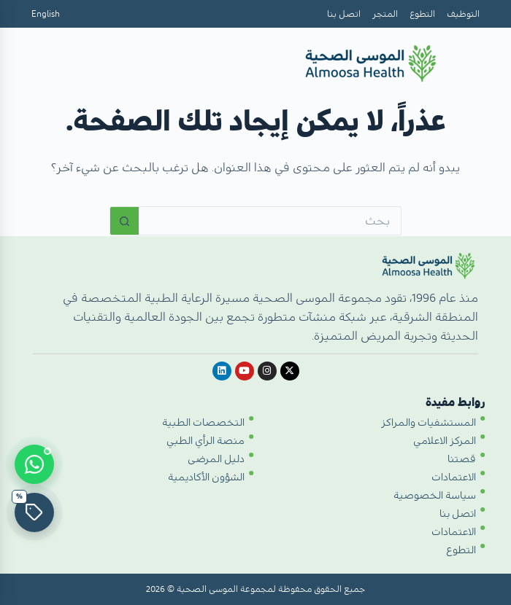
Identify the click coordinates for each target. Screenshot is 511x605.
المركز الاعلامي (444, 441)
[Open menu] (49, 65)
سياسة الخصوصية (434, 496)
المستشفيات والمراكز (428, 423)
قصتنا (461, 459)
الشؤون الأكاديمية (206, 477)
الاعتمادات (453, 477)
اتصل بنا (344, 13)
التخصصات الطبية (203, 423)
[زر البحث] (124, 220)
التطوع (422, 13)
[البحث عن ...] (270, 220)
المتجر (385, 13)
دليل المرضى (216, 459)
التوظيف (463, 13)
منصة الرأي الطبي (205, 441)
